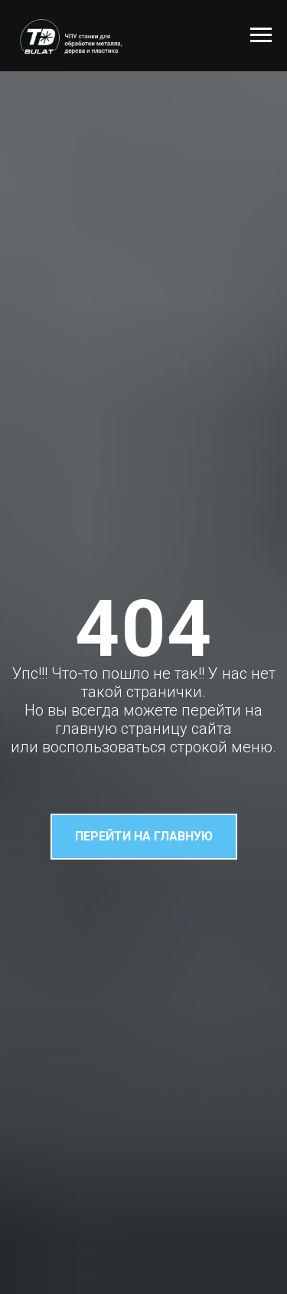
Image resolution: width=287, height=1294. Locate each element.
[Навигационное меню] (261, 35)
